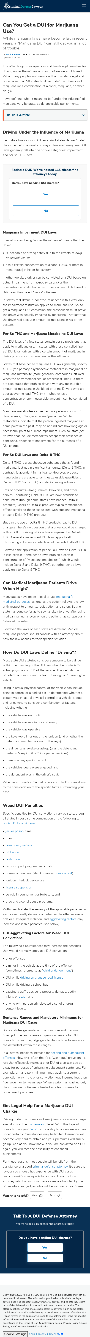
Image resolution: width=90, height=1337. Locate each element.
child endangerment (57, 970)
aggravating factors (63, 919)
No (46, 211)
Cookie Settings (15, 1334)
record (34, 1129)
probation (12, 852)
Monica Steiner (13, 54)
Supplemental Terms (50, 1323)
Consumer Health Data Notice (31, 1326)
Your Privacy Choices (46, 1334)
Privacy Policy (70, 1323)
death (22, 996)
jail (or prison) (15, 831)
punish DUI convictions (19, 823)
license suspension (19, 887)
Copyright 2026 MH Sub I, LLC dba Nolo (27, 1295)
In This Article (46, 115)
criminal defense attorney (50, 1166)
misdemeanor (37, 1124)
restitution (13, 859)
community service (19, 845)
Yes (45, 194)
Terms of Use (30, 1323)
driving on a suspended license (41, 977)
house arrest (63, 873)
